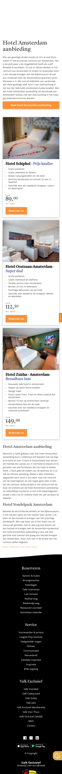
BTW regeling (31, 668)
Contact (31, 725)
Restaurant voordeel (31, 607)
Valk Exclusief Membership (31, 707)
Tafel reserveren (31, 589)
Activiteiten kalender (31, 612)
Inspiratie (31, 664)
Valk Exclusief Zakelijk (31, 716)
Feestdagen (31, 584)
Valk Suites (31, 698)
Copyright (31, 753)
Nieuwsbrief (31, 655)
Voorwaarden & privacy (31, 632)
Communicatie (31, 650)
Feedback (60, 317)
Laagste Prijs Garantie (31, 636)
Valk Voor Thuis (31, 711)
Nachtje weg (31, 598)
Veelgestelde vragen (31, 641)
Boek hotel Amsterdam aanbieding (31, 105)
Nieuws (31, 646)
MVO (31, 721)
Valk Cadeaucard (31, 693)
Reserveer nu (16, 210)
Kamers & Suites (31, 575)
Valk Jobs (31, 702)
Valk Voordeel (31, 688)
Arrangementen (31, 580)
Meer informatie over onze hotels (20, 546)
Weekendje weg (31, 603)
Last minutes (31, 594)
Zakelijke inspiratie (31, 659)
